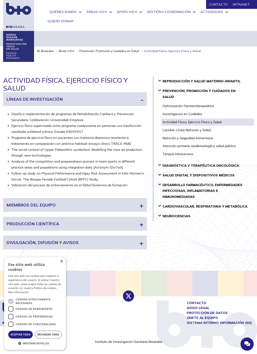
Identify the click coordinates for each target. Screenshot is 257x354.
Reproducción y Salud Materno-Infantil (199, 81)
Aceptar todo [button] (20, 334)
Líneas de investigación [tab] (34, 99)
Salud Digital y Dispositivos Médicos (196, 175)
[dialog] (35, 303)
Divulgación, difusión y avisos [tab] (42, 242)
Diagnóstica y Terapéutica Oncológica (198, 165)
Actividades (211, 12)
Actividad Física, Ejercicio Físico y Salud (192, 122)
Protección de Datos (207, 313)
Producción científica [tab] (32, 223)
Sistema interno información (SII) (219, 323)
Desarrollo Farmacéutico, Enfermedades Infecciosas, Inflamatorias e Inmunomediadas (200, 190)
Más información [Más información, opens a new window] (18, 292)
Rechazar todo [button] (48, 334)
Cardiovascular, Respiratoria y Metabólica (203, 206)
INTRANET (241, 4)
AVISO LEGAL (198, 308)
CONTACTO (218, 4)
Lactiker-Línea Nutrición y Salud (187, 130)
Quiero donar (60, 21)
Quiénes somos (63, 12)
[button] (35, 343)
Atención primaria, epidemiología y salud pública (199, 146)
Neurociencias (174, 216)
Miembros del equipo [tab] (31, 205)
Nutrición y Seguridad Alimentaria (188, 138)
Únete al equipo (202, 318)
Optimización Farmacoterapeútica (188, 106)
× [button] (61, 261)
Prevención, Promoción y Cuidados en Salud (109, 51)
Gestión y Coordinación (169, 12)
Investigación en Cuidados (182, 114)
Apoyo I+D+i (127, 12)
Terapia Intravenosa (178, 154)
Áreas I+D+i (96, 12)
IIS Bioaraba (45, 51)
